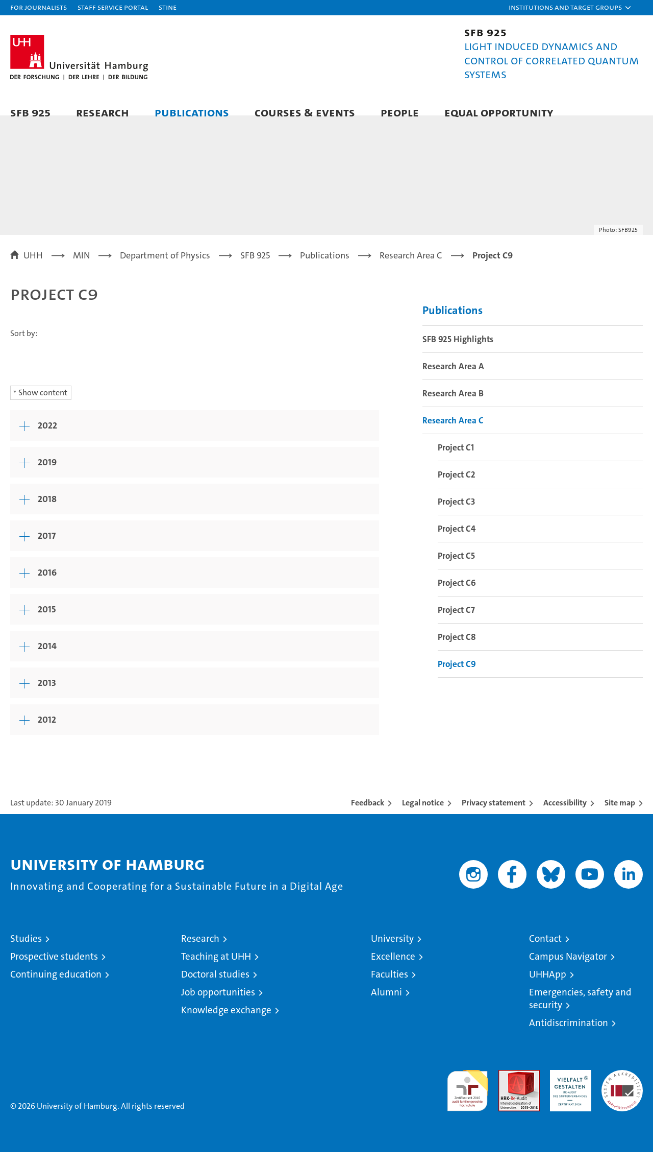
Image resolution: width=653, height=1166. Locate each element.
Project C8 (457, 651)
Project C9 (457, 678)
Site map (620, 816)
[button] (570, 7)
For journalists (38, 7)
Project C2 (456, 488)
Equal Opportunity (499, 112)
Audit (508, 1089)
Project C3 (456, 515)
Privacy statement (493, 816)
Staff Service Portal (113, 7)
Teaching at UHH (216, 970)
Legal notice (423, 816)
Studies (26, 952)
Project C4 (456, 543)
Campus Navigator (568, 970)
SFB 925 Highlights (457, 353)
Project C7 (456, 624)
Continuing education (56, 988)
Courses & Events (305, 112)
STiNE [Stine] (168, 7)
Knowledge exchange (226, 1023)
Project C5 (456, 570)
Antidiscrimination (568, 1036)
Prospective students (54, 970)
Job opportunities (218, 1006)
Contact (545, 952)
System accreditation (622, 1094)
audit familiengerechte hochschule (467, 1100)
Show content (42, 406)
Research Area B (453, 407)
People (400, 112)
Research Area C (453, 434)
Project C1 (456, 461)
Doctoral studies (215, 988)
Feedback (367, 816)
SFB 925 (30, 112)
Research (102, 112)
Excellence (393, 970)
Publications (192, 112)
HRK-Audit (568, 1089)
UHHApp (547, 988)
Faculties (389, 988)
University (392, 952)
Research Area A (453, 380)
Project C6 (457, 597)
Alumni (386, 1006)
